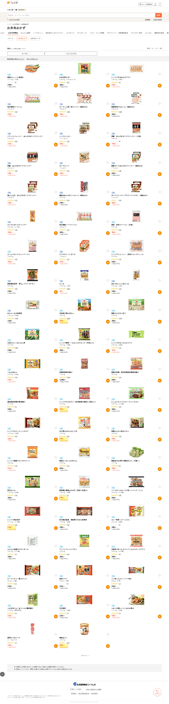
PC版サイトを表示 (76, 689)
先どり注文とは (32, 59)
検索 (158, 15)
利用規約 (74, 693)
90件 (23, 49)
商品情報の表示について (16, 59)
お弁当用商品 (16, 24)
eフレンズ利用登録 (146, 4)
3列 (161, 48)
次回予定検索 (157, 19)
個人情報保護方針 (83, 693)
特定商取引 (94, 693)
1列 (152, 48)
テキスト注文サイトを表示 (93, 689)
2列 (157, 48)
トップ (9, 24)
